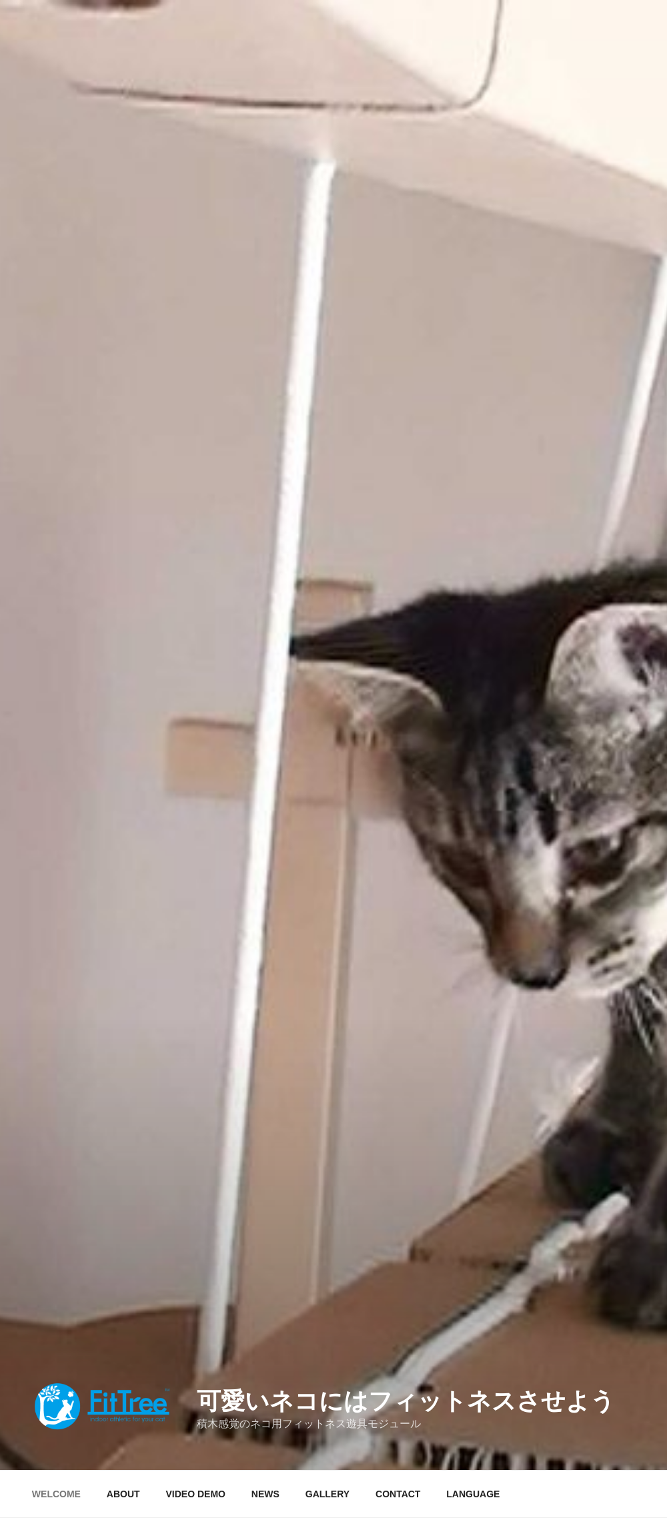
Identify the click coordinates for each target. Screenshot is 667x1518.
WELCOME (56, 1494)
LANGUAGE (473, 1494)
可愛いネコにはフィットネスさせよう (406, 1401)
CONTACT (398, 1494)
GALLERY (327, 1494)
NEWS (265, 1494)
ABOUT (123, 1494)
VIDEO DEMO (195, 1494)
